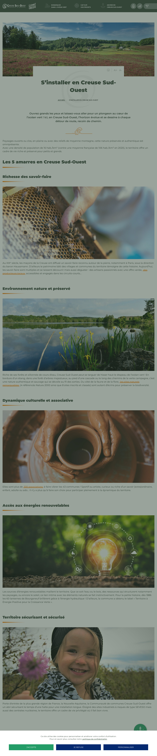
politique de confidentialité (95, 739)
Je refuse (78, 747)
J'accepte (44, 747)
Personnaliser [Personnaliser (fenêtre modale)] (113, 747)
